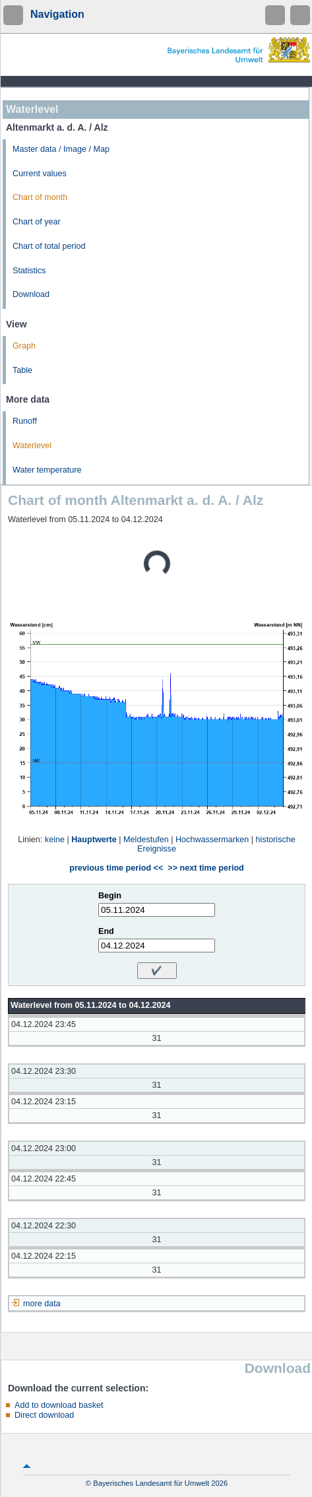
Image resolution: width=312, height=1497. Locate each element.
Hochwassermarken (212, 839)
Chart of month (40, 197)
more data (42, 1303)
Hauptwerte (94, 839)
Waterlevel (32, 445)
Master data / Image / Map (61, 149)
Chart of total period (49, 246)
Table (22, 370)
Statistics (29, 270)
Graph (24, 345)
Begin (109, 895)
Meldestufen (146, 839)
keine (55, 839)
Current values (40, 173)
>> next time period (205, 868)
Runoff (25, 421)
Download (31, 294)
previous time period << (116, 868)
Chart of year (37, 221)
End (106, 931)
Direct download (44, 1415)
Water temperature (47, 470)
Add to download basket (59, 1405)
